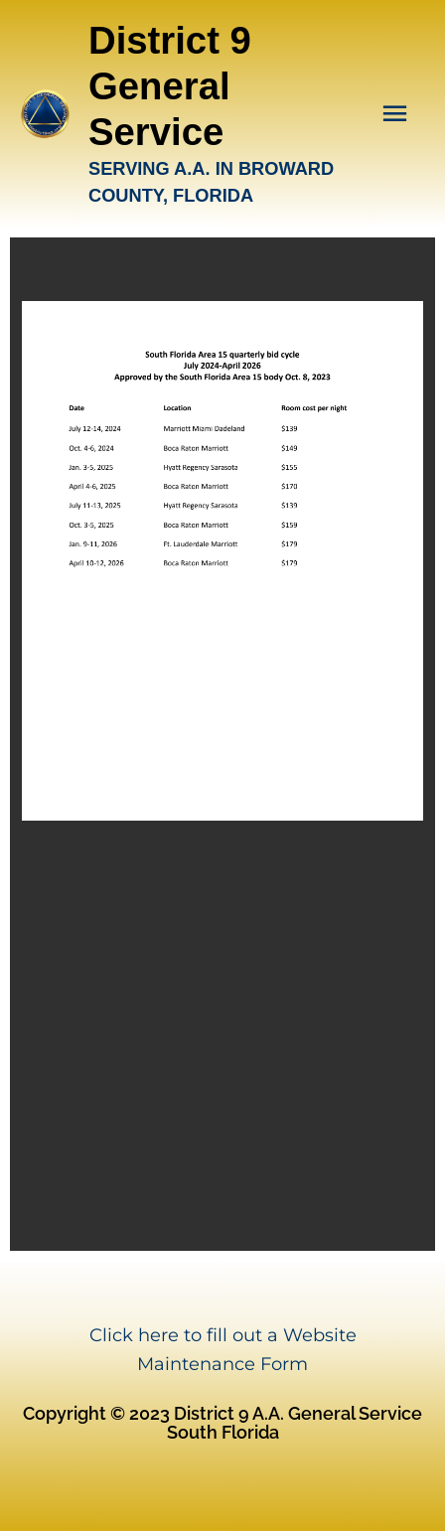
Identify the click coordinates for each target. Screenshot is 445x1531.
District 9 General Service (169, 86)
